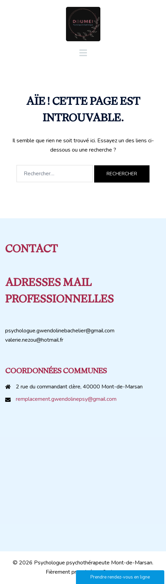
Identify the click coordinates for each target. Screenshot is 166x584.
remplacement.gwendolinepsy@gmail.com (66, 399)
